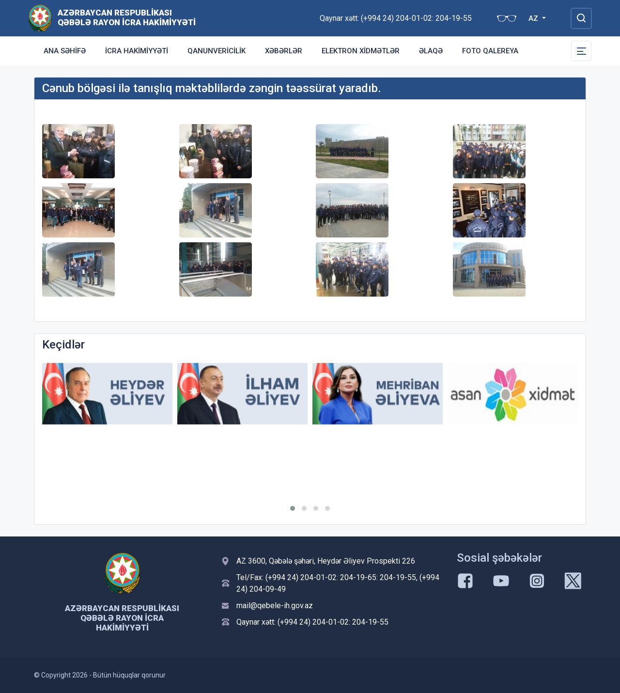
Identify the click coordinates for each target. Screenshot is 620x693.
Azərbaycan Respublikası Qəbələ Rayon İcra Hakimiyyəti (127, 17)
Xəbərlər (283, 51)
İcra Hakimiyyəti (136, 51)
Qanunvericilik (216, 51)
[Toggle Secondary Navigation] (581, 51)
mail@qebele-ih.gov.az (274, 605)
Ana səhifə (65, 51)
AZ (534, 18)
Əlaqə (431, 51)
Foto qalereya (490, 51)
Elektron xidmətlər (361, 51)
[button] (292, 508)
